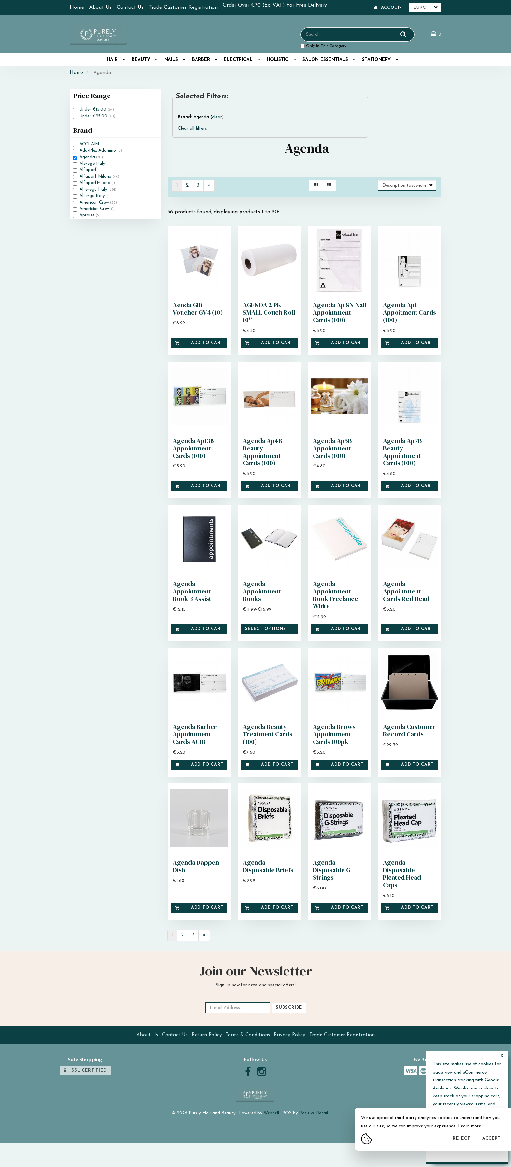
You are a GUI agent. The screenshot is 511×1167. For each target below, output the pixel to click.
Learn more (469, 1126)
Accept (491, 1138)
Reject (461, 1138)
